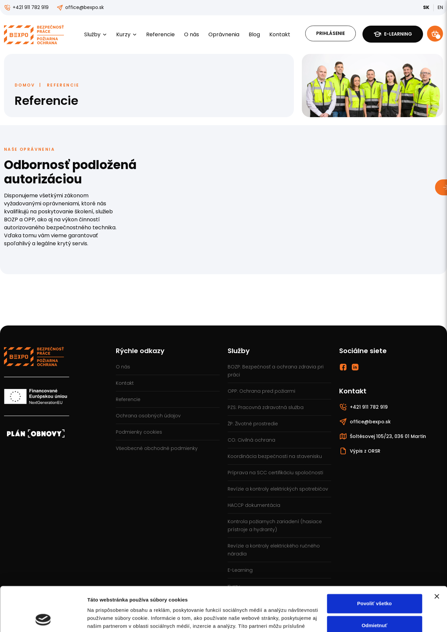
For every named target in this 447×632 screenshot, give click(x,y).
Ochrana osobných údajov (148, 415)
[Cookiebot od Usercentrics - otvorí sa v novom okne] (43, 619)
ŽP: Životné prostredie (253, 423)
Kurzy (126, 34)
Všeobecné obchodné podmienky (157, 448)
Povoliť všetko (374, 562)
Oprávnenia (223, 34)
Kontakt (279, 34)
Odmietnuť (374, 583)
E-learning (392, 34)
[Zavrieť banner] (436, 554)
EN (440, 7)
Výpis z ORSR (359, 451)
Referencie (160, 34)
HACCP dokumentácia (254, 505)
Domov (25, 85)
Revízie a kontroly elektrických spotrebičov (278, 489)
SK (426, 7)
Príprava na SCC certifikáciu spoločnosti (275, 472)
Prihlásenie (330, 33)
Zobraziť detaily (106, 619)
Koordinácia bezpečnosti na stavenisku (275, 456)
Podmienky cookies (139, 432)
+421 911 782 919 (26, 7)
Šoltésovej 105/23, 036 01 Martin (382, 436)
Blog (254, 34)
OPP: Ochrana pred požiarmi (261, 391)
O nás (191, 34)
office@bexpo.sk (80, 7)
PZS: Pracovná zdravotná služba (266, 407)
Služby (95, 34)
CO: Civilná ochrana (251, 440)
